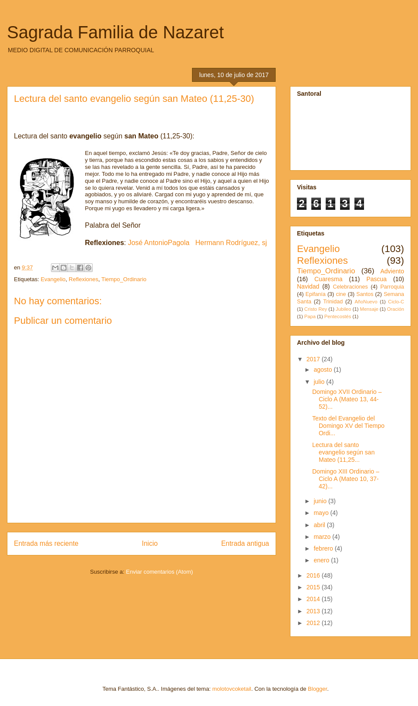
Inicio (150, 543)
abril (320, 524)
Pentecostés (337, 316)
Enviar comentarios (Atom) (159, 571)
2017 (314, 359)
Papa (310, 316)
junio (321, 501)
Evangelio (52, 279)
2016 (314, 575)
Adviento (392, 271)
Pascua (376, 279)
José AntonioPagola (158, 242)
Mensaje (369, 309)
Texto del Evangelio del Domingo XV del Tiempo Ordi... (348, 426)
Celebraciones (350, 287)
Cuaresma (328, 279)
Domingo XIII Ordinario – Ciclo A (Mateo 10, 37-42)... (345, 479)
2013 (314, 611)
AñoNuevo (365, 301)
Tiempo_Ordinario (124, 279)
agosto (324, 369)
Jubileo (343, 309)
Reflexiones (83, 279)
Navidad (308, 286)
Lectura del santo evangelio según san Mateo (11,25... (343, 452)
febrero (324, 548)
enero (322, 560)
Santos (364, 294)
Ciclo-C (396, 301)
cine (341, 294)
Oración (395, 309)
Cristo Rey (315, 309)
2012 (314, 622)
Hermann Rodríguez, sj (231, 242)
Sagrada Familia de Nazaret (115, 32)
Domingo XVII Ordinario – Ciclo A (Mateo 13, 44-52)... (347, 399)
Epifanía (316, 294)
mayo (322, 512)
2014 (314, 598)
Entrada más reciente (46, 543)
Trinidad (333, 302)
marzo (323, 536)
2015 (314, 587)
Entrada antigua (245, 543)
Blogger (317, 689)
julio (320, 381)
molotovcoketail (231, 689)
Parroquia (392, 287)
